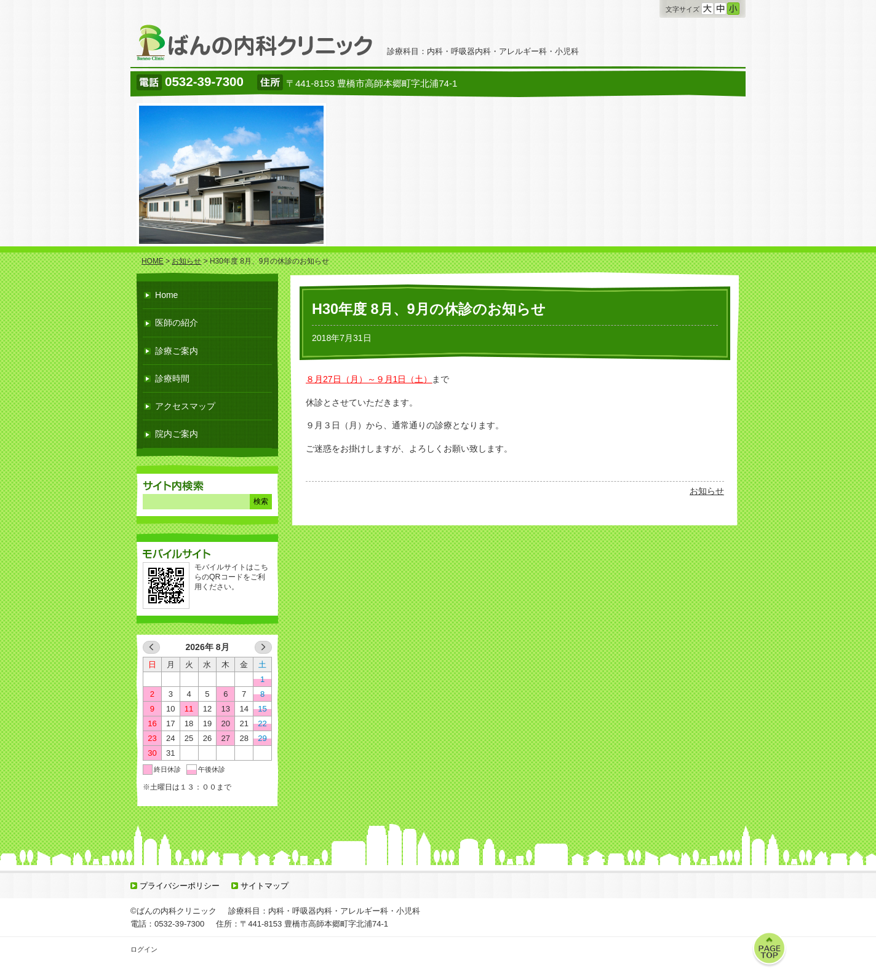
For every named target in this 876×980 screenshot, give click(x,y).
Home (166, 295)
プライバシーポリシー (180, 885)
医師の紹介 (176, 322)
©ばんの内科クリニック (173, 910)
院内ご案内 (176, 434)
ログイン (143, 949)
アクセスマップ (185, 406)
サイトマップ (265, 885)
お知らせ (707, 491)
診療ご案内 (176, 351)
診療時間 (172, 378)
